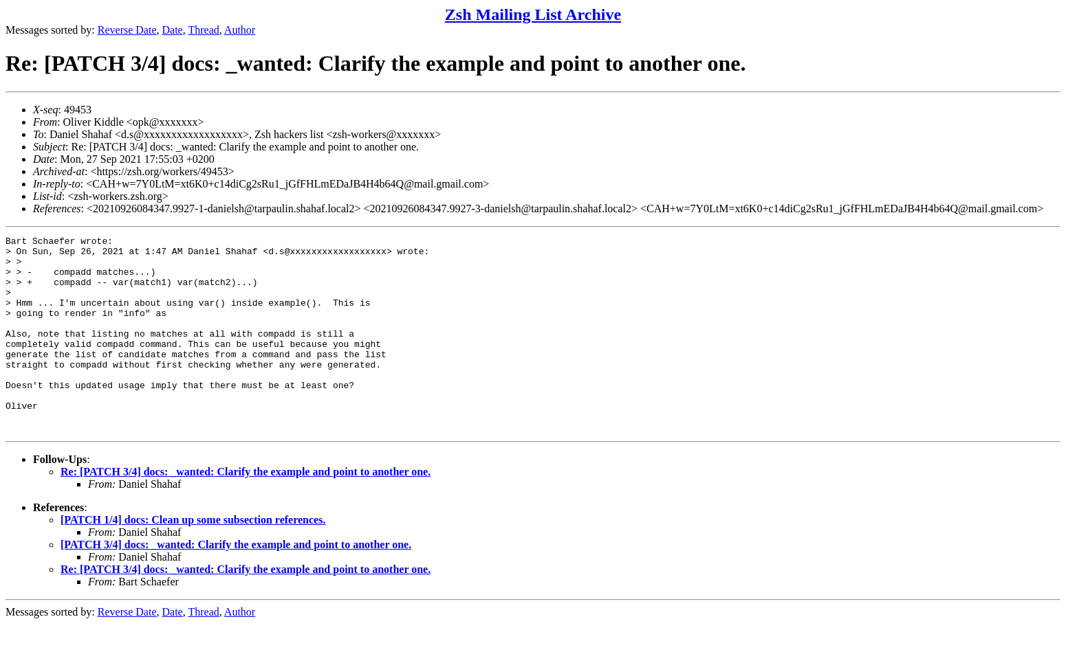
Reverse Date (127, 30)
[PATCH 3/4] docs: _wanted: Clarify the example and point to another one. (236, 583)
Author (239, 30)
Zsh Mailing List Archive (533, 14)
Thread (203, 30)
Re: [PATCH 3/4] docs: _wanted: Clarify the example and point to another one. (246, 511)
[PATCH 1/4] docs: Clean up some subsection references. (193, 559)
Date (172, 30)
